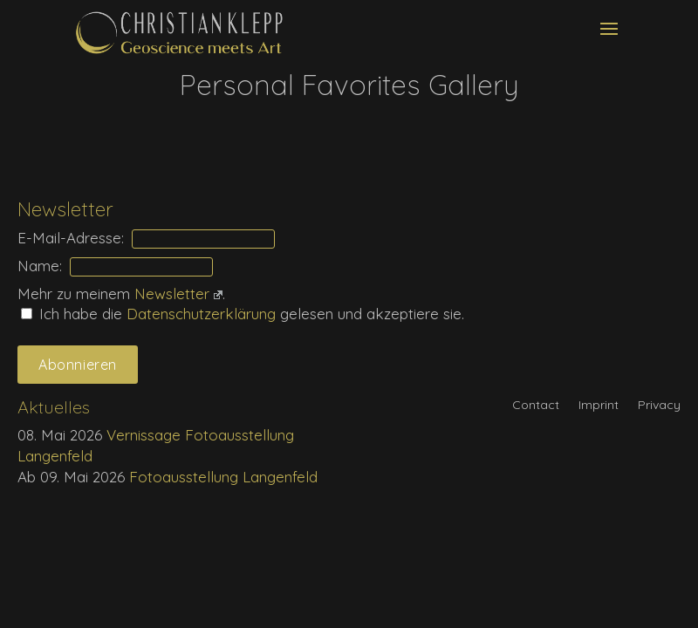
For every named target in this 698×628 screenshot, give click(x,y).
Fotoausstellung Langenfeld (223, 477)
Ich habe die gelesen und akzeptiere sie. (242, 313)
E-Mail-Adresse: (70, 238)
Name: (39, 265)
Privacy (659, 406)
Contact (535, 406)
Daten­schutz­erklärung (203, 313)
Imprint (598, 406)
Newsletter (178, 293)
